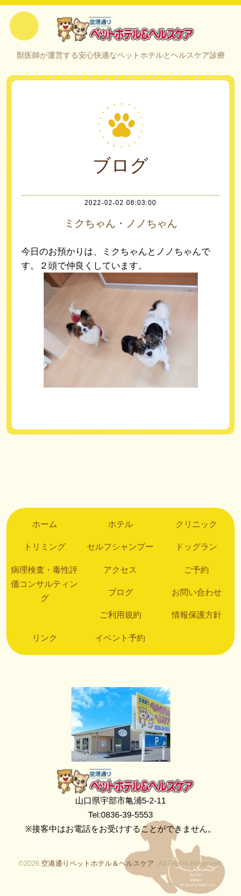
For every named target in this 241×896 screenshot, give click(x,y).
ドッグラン (196, 546)
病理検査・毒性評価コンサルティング (44, 584)
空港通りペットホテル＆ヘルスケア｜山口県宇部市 (121, 29)
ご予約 (196, 570)
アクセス (120, 570)
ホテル (120, 524)
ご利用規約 (120, 615)
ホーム (44, 524)
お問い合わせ (197, 592)
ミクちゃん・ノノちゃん (120, 223)
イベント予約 (120, 638)
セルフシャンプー (120, 546)
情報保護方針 (197, 615)
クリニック (196, 524)
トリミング (45, 546)
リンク (44, 638)
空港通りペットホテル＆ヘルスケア (121, 781)
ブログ (120, 592)
